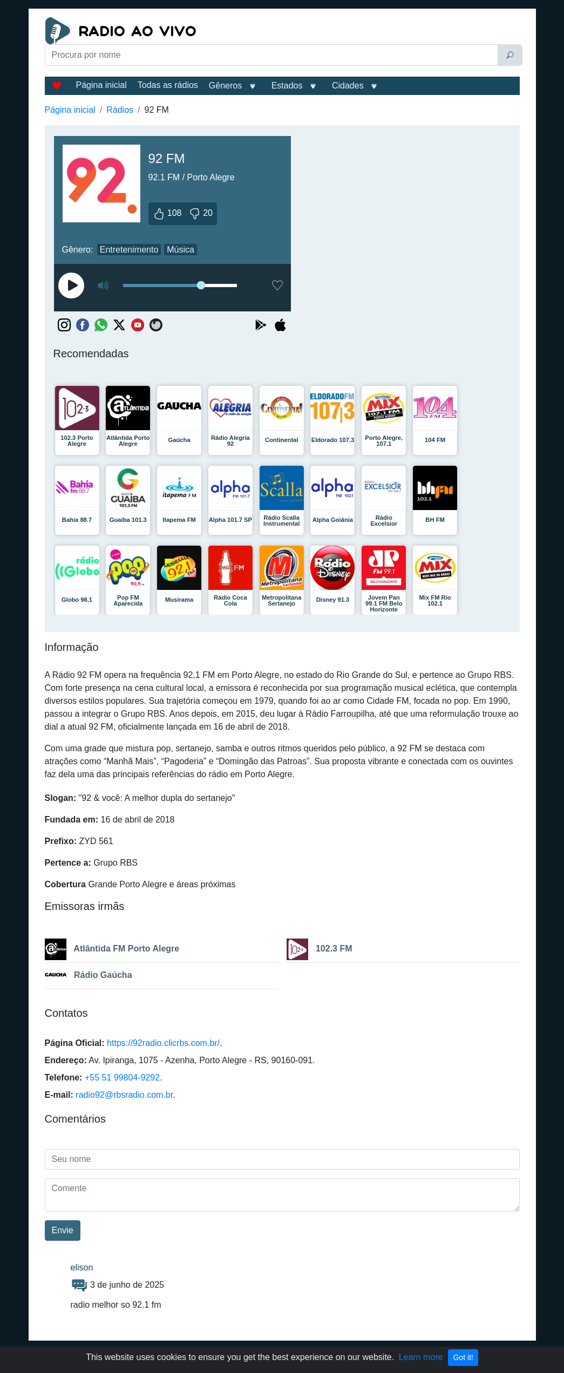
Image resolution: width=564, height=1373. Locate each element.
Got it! (463, 1357)
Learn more (421, 1357)
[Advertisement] (200, 93)
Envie (62, 1230)
